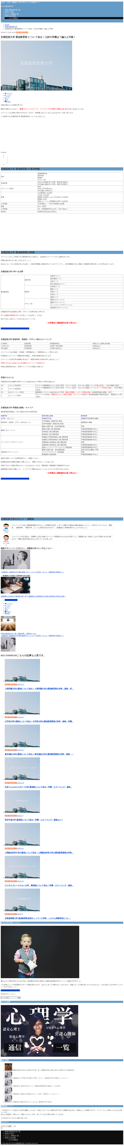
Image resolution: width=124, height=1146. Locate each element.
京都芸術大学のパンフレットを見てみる (15, 328)
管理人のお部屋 (10, 16)
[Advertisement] (62, 136)
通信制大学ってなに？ (8, 994)
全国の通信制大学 (11, 600)
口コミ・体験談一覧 (12, 14)
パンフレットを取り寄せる (10, 990)
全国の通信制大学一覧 (12, 10)
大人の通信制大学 (7, 6)
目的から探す (9, 12)
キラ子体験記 (13, 18)
